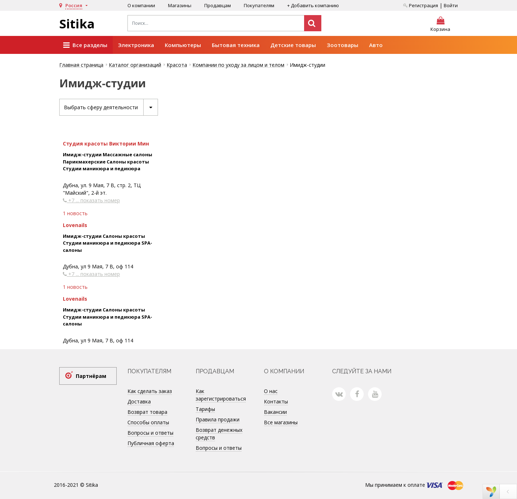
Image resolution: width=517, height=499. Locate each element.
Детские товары (293, 44)
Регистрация (420, 5)
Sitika (77, 24)
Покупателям (259, 5)
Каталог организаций (135, 64)
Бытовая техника (236, 44)
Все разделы (85, 45)
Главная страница (81, 64)
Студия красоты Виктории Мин (106, 143)
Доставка (139, 401)
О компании (141, 5)
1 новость (75, 213)
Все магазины (281, 422)
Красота (177, 64)
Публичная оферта (150, 443)
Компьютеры (183, 44)
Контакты (276, 401)
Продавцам (217, 5)
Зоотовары (342, 44)
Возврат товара (147, 411)
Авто (376, 44)
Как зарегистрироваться (221, 395)
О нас (271, 391)
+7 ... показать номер (91, 200)
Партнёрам (91, 376)
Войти (451, 5)
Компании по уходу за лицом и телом (238, 64)
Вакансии (275, 411)
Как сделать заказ (149, 391)
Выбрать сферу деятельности (111, 107)
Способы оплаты (148, 422)
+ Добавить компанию (313, 5)
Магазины (179, 5)
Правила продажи (217, 419)
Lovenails (75, 225)
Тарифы (205, 409)
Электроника (136, 44)
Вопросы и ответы (150, 432)
